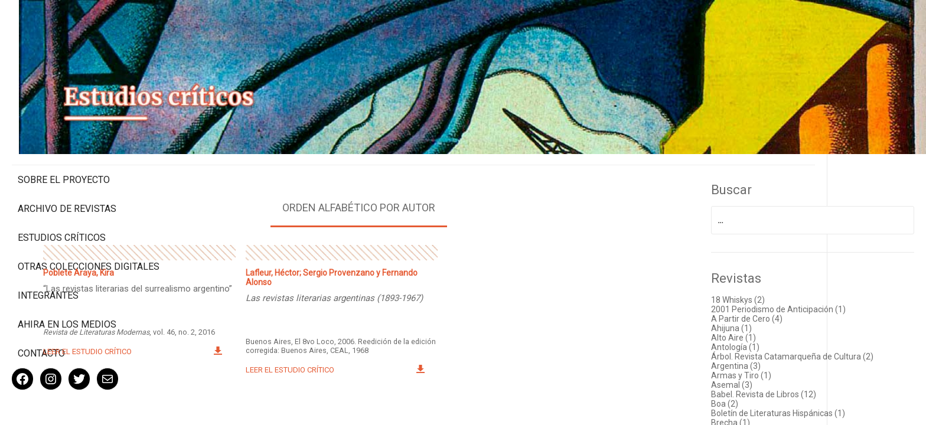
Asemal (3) (764, 363)
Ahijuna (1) (764, 306)
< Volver (440, 412)
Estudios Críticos (62, 188)
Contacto (41, 315)
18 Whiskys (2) (770, 278)
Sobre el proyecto (64, 130)
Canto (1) (761, 419)
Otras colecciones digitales (65, 222)
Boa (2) (757, 382)
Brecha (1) (763, 401)
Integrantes (48, 257)
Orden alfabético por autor (439, 185)
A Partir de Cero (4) (779, 297)
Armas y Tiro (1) (774, 353)
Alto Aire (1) (766, 316)
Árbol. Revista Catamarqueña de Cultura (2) (825, 334)
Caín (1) (758, 410)
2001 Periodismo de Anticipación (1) (811, 287)
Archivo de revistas (67, 159)
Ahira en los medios (67, 286)
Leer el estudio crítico (216, 335)
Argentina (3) (768, 344)
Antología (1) (768, 325)
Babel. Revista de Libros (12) (796, 372)
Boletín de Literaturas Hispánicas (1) (811, 391)
